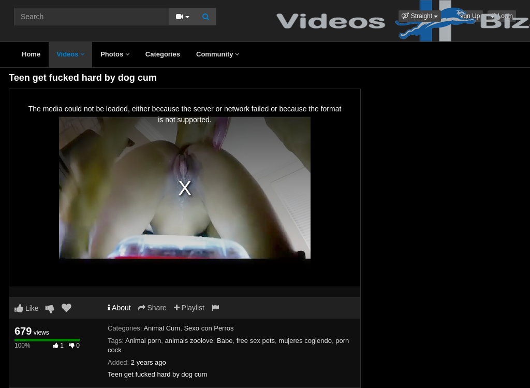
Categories (162, 54)
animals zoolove (189, 340)
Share (152, 308)
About (119, 308)
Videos (70, 54)
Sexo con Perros (208, 328)
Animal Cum (161, 328)
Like (26, 308)
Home (31, 54)
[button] (420, 16)
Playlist (189, 308)
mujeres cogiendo (305, 340)
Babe (224, 340)
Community (217, 54)
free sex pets (256, 340)
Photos (114, 54)
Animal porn (143, 340)
